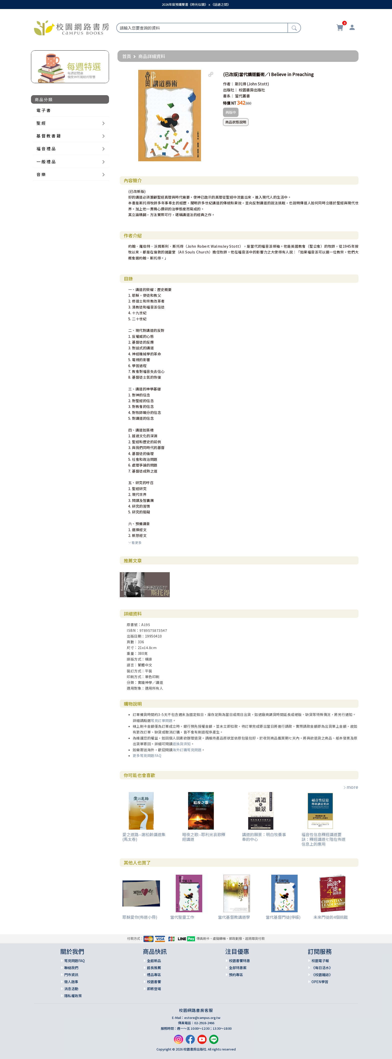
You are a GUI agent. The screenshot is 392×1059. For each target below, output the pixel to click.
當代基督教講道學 (234, 917)
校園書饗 (154, 981)
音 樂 (41, 174)
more (350, 787)
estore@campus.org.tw (202, 1017)
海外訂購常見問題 (187, 749)
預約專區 (236, 974)
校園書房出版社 (252, 89)
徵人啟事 (71, 981)
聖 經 (41, 123)
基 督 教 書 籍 (48, 136)
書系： (228, 95)
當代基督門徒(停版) (283, 917)
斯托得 (240, 83)
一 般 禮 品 (46, 162)
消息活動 (71, 988)
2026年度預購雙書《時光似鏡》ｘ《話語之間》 (196, 4)
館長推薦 (154, 967)
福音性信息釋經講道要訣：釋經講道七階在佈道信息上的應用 (324, 839)
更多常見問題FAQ (147, 755)
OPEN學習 (320, 981)
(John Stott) (258, 83)
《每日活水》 (322, 967)
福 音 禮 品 (46, 148)
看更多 (135, 542)
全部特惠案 (237, 967)
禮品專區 (154, 974)
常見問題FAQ (74, 960)
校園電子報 (320, 960)
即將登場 (154, 988)
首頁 (126, 56)
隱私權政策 (73, 995)
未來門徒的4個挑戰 (331, 917)
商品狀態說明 (235, 121)
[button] (211, 74)
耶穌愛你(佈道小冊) (139, 917)
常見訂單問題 (161, 720)
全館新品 (154, 960)
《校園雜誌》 (322, 974)
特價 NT (229, 103)
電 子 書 (43, 110)
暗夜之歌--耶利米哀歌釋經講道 (203, 836)
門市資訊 (71, 974)
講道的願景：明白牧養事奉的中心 (264, 836)
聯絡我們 (71, 967)
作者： (228, 83)
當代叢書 (242, 95)
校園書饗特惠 (239, 960)
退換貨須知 (181, 743)
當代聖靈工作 (182, 917)
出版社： (230, 89)
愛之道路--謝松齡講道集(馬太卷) (144, 836)
